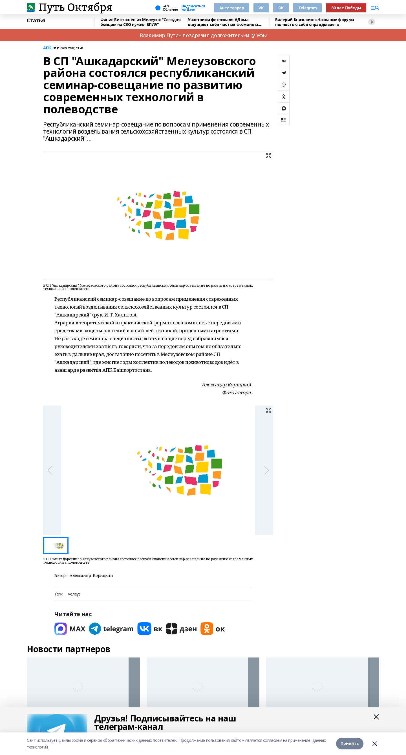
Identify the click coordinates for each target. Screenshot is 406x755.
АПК (47, 48)
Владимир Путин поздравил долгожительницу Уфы (203, 35)
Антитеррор (231, 7)
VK (261, 7)
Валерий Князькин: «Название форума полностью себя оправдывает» (314, 22)
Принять (350, 743)
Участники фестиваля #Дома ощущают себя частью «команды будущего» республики (223, 22)
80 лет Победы (346, 7)
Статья (36, 20)
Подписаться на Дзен (193, 8)
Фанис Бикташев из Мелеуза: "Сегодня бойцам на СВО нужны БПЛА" (140, 22)
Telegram (307, 7)
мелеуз (74, 594)
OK (281, 7)
